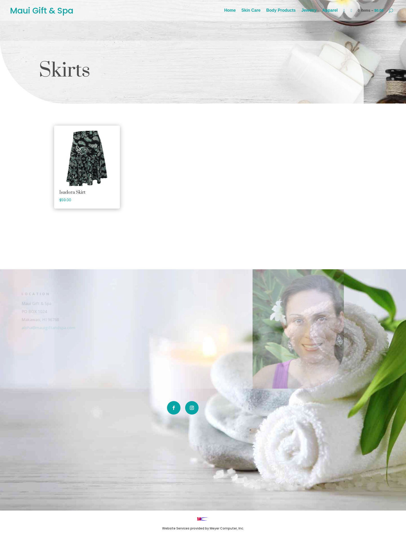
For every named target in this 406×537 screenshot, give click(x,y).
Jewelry (309, 10)
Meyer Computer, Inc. (227, 528)
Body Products (281, 10)
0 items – (370, 10)
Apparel (330, 10)
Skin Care (250, 10)
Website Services (176, 528)
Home (230, 10)
